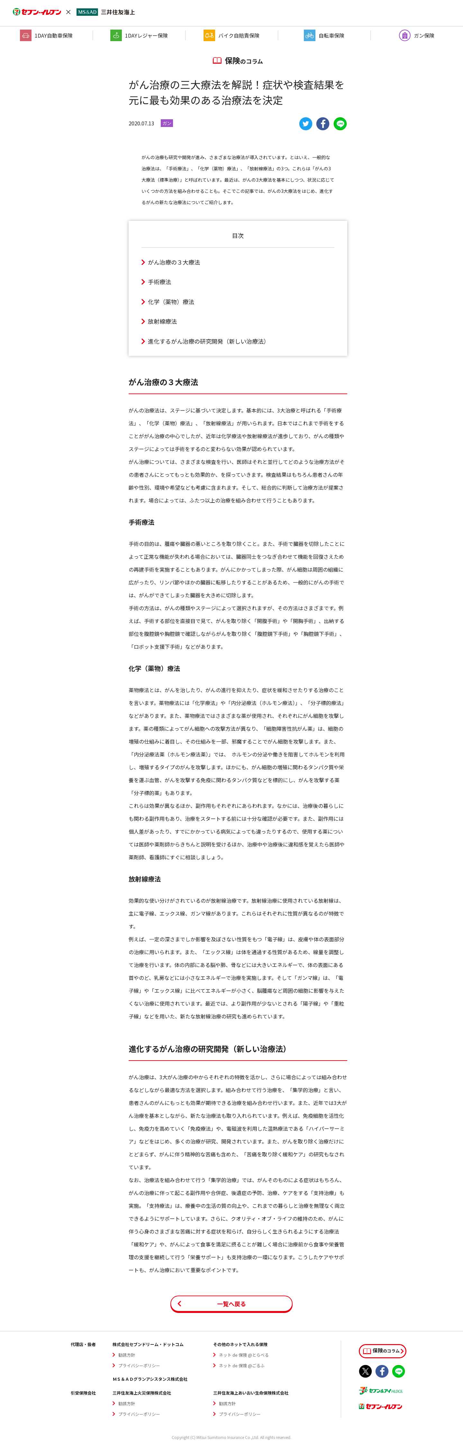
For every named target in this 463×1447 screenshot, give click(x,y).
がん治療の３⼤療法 (174, 262)
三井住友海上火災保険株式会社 (142, 1393)
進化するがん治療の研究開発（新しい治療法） (208, 341)
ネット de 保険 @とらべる (244, 1355)
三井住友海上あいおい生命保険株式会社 (250, 1393)
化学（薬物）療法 (171, 301)
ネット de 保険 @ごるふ (242, 1365)
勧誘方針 (126, 1355)
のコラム (381, 1350)
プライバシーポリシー (139, 1365)
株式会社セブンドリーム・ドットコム (148, 1344)
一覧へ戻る (231, 1303)
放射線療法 (162, 321)
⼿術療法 (159, 281)
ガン (166, 123)
